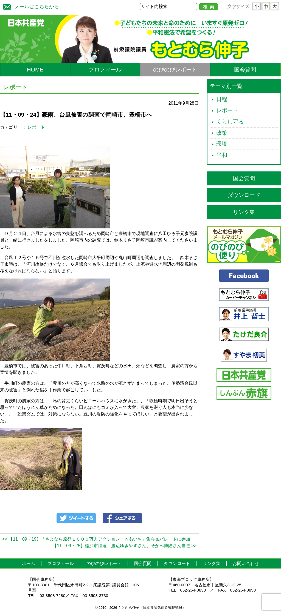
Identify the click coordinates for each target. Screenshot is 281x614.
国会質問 (245, 70)
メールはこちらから (29, 5)
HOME (35, 70)
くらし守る (230, 122)
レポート (36, 127)
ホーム (28, 563)
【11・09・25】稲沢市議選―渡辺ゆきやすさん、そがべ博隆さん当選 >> (124, 545)
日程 (221, 99)
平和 (221, 155)
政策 (221, 133)
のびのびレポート (175, 70)
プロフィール (105, 70)
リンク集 (244, 212)
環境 (221, 144)
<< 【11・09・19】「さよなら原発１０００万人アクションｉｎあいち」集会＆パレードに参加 (96, 539)
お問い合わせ (246, 563)
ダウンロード (243, 195)
